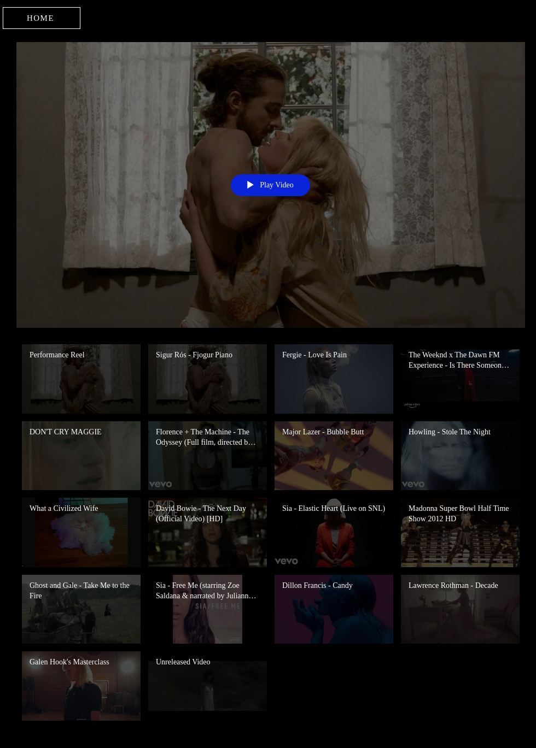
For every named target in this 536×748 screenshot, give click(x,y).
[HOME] (41, 18)
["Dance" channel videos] (271, 535)
